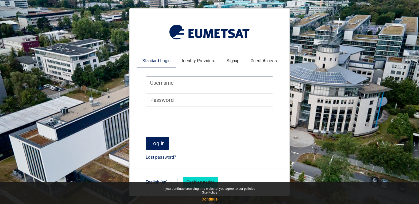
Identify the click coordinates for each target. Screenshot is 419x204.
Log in (157, 143)
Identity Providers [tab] (198, 60)
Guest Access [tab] (264, 60)
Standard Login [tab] (156, 60)
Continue (209, 199)
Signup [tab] (233, 60)
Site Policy (209, 192)
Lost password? (161, 157)
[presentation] (186, 121)
